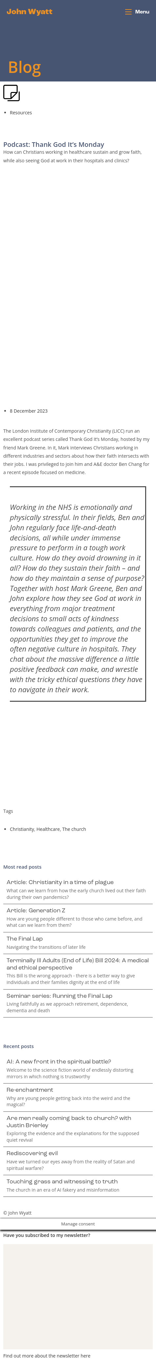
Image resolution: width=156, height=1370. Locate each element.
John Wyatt (30, 12)
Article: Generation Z (36, 911)
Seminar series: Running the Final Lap (59, 996)
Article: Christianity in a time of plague (60, 882)
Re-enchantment (30, 1090)
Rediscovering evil (32, 1154)
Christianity (22, 829)
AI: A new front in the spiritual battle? (59, 1062)
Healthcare (48, 829)
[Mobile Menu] (137, 12)
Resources (21, 112)
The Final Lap (25, 939)
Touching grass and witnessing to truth (62, 1182)
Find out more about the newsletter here (46, 1356)
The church (74, 829)
